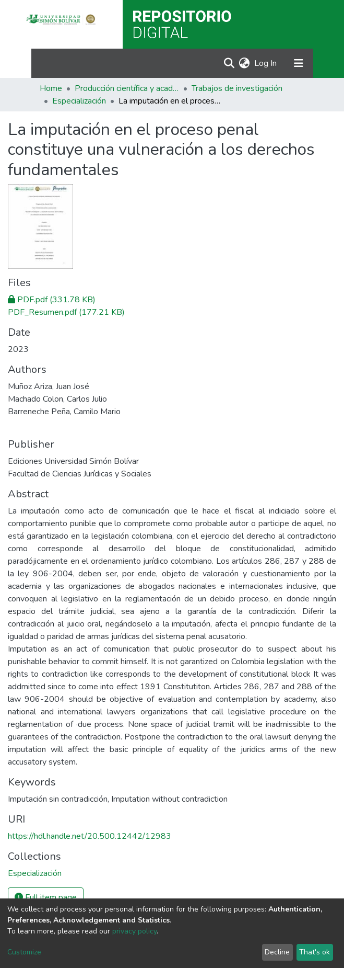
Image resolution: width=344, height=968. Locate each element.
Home (51, 88)
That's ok (314, 952)
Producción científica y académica (127, 88)
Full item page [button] (46, 897)
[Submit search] (229, 63)
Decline (277, 952)
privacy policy (134, 931)
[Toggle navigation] (298, 63)
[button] (244, 63)
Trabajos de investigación (237, 88)
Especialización (79, 101)
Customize (24, 952)
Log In (266, 63)
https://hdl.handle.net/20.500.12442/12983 (89, 836)
